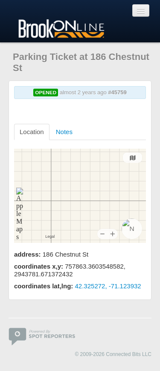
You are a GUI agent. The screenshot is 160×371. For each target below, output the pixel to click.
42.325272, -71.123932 (108, 286)
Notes (64, 131)
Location (32, 131)
